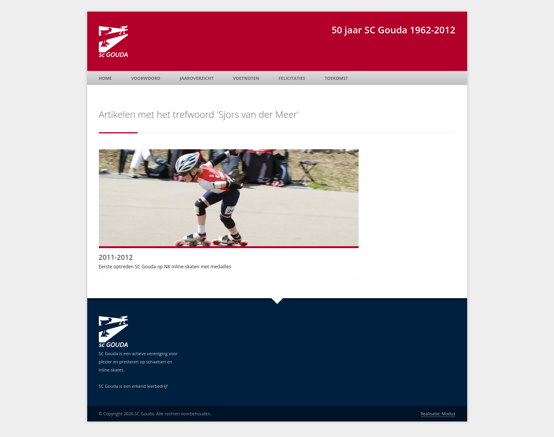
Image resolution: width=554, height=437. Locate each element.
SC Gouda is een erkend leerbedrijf (133, 386)
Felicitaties (292, 78)
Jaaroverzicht (197, 78)
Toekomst (336, 78)
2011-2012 (116, 257)
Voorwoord (145, 78)
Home (105, 78)
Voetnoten (246, 78)
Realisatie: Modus (438, 413)
